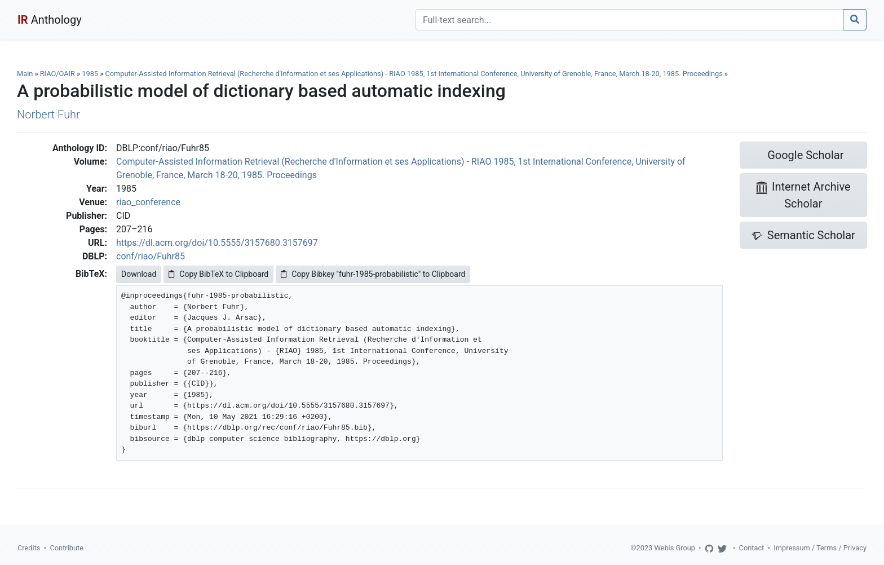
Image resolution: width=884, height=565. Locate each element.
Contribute (66, 548)
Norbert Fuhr (48, 114)
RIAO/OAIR (57, 73)
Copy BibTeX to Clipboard (218, 274)
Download (138, 274)
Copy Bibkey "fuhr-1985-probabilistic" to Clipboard (373, 274)
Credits (28, 548)
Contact (751, 548)
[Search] (629, 19)
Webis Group (674, 548)
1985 (90, 73)
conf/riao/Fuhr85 (150, 256)
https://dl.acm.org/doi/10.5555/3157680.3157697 (217, 242)
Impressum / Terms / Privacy (820, 548)
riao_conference (148, 202)
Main (25, 73)
